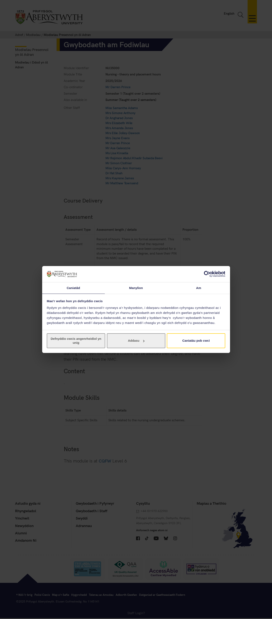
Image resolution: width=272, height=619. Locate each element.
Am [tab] (198, 287)
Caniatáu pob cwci (196, 341)
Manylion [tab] (136, 287)
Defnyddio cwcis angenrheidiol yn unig (76, 340)
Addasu (136, 341)
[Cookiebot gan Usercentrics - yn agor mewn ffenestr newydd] (207, 274)
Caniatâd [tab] (73, 287)
